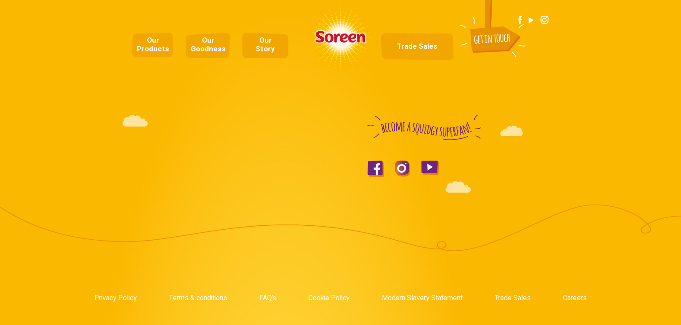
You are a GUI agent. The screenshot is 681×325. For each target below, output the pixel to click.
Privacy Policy (115, 298)
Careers (575, 298)
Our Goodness (208, 44)
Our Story (265, 44)
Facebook (520, 20)
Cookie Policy (329, 298)
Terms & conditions (198, 298)
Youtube (531, 20)
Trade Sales (417, 46)
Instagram (544, 20)
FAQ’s (267, 298)
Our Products (153, 44)
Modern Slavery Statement (422, 298)
